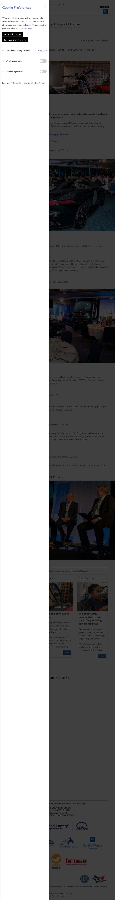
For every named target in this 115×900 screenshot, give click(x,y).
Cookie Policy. (38, 82)
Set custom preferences (15, 39)
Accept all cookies (12, 34)
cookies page (26, 28)
